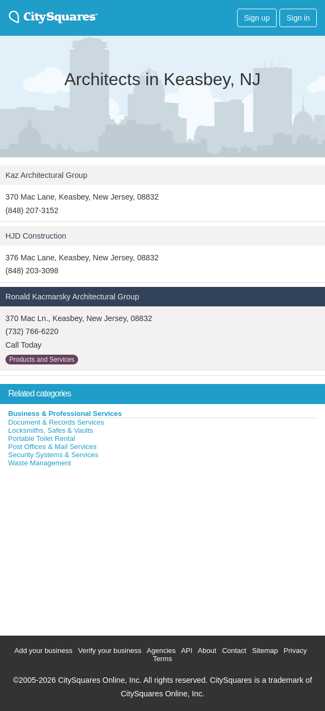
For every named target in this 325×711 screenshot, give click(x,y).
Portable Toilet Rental (41, 438)
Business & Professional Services (65, 413)
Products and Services (41, 359)
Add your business (44, 650)
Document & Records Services (56, 422)
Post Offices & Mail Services (52, 447)
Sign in (298, 18)
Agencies (160, 650)
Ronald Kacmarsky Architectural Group (72, 296)
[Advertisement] (81, 549)
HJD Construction (35, 236)
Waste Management (39, 463)
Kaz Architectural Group (46, 175)
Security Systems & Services (53, 455)
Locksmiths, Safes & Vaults (50, 430)
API (187, 650)
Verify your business (109, 650)
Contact (234, 650)
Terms (162, 659)
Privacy (295, 650)
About (207, 650)
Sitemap (265, 650)
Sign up (257, 18)
